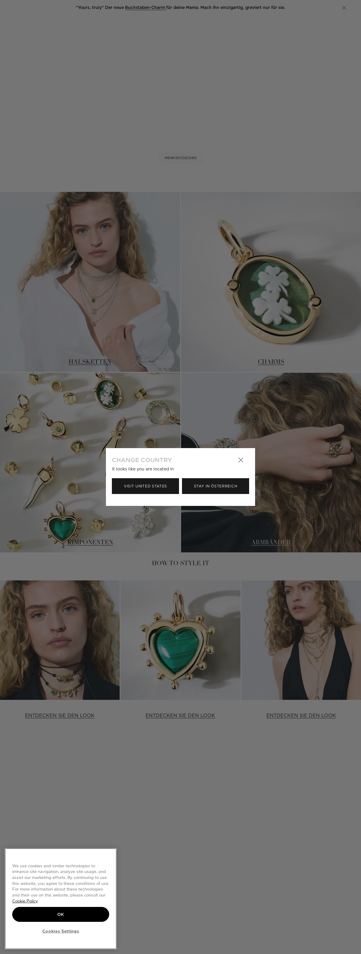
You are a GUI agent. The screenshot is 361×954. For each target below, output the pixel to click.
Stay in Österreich (215, 486)
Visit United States (145, 486)
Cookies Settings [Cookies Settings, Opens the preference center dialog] (60, 931)
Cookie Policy (25, 901)
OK (60, 914)
